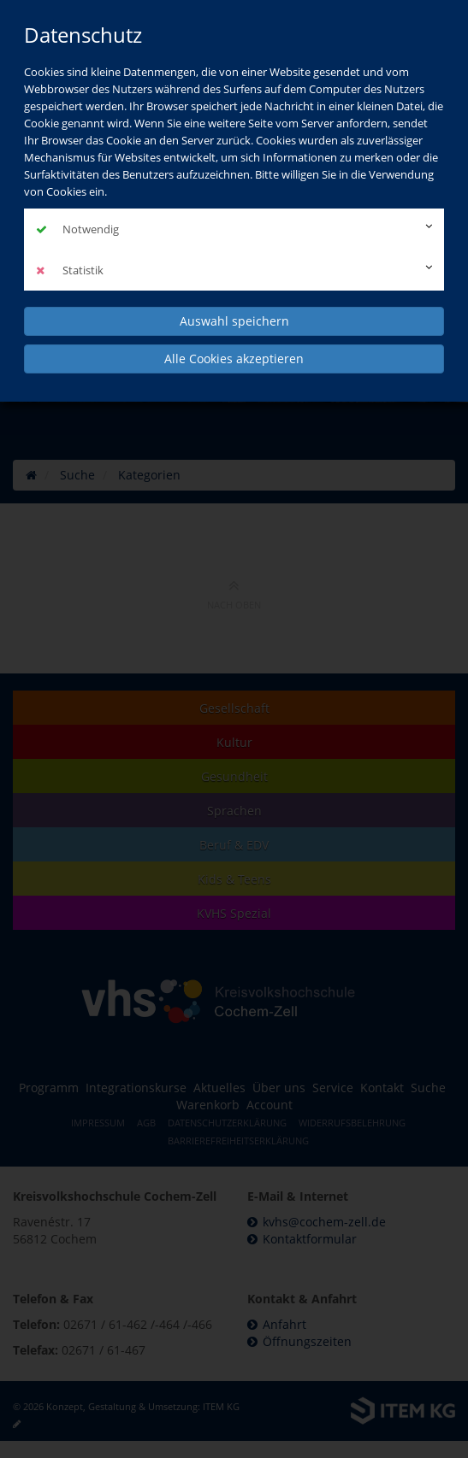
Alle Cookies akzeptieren (234, 358)
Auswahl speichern (234, 321)
